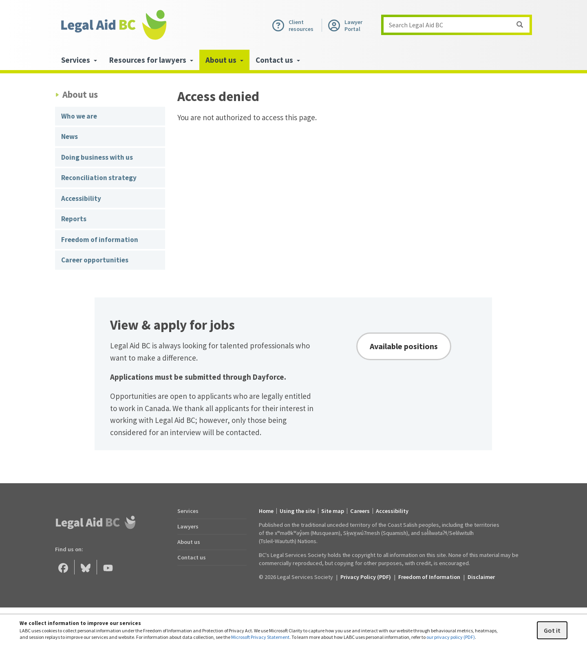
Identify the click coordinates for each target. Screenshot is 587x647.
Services (188, 511)
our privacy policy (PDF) (450, 637)
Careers (360, 511)
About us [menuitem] (224, 60)
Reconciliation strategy (99, 177)
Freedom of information (99, 239)
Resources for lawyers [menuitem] (151, 60)
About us (188, 542)
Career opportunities (94, 259)
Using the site (297, 511)
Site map (332, 511)
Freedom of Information (429, 577)
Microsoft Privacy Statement (260, 637)
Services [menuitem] (79, 60)
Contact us (191, 557)
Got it (552, 630)
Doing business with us (97, 157)
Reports (73, 218)
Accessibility (81, 198)
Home (266, 511)
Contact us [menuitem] (278, 60)
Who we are (79, 116)
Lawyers (188, 526)
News (69, 136)
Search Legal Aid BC (459, 25)
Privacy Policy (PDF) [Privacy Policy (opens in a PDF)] (365, 577)
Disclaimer (481, 577)
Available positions (404, 346)
